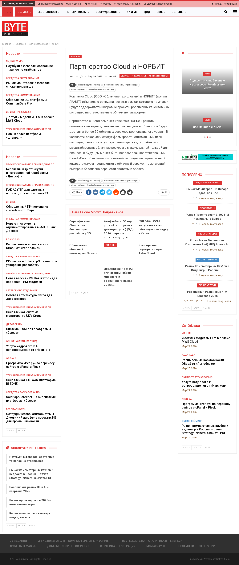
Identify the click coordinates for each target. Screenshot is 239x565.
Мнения (90, 3)
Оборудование (106, 12)
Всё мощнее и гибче (207, 127)
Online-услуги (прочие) (21, 341)
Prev (74, 293)
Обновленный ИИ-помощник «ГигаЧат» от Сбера (27, 208)
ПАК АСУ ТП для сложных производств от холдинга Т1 (27, 191)
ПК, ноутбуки (14, 61)
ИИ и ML (132, 12)
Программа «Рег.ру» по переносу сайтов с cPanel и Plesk (30, 365)
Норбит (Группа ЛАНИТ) (89, 85)
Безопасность (48, 12)
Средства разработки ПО (23, 256)
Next (84, 293)
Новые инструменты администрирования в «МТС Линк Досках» (31, 227)
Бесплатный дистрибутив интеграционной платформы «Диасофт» (27, 172)
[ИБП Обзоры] (207, 156)
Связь (160, 12)
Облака (23, 12)
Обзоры (105, 3)
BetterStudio (222, 559)
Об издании (18, 540)
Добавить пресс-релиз (158, 3)
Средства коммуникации (23, 95)
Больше (177, 12)
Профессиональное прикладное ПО (30, 164)
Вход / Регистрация (224, 3)
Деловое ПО (14, 324)
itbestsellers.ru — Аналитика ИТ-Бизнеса (151, 540)
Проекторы (207, 208)
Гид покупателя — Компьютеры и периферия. (73, 540)
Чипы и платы (76, 12)
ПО (6, 12)
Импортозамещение (50, 3)
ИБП (207, 73)
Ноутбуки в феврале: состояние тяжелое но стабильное (29, 67)
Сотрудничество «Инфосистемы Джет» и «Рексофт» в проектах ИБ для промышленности (31, 417)
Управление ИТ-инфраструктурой (150, 76)
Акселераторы (207, 234)
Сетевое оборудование (22, 290)
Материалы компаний (127, 3)
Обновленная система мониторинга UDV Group (24, 314)
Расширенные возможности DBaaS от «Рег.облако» (27, 246)
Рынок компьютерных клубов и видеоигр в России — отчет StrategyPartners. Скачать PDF (31, 474)
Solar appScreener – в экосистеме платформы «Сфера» (31, 398)
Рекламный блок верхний (195, 546)
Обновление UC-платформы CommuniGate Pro (26, 101)
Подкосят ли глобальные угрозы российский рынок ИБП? (207, 84)
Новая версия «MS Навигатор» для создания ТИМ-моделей (31, 280)
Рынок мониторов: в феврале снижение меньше (28, 84)
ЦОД (147, 12)
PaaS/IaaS (24, 112)
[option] (207, 98)
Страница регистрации (118, 546)
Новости (75, 56)
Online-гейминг (207, 259)
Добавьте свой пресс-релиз (68, 546)
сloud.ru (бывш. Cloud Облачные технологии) (92, 90)
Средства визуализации (22, 78)
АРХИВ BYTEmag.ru (23, 546)
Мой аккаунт (156, 546)
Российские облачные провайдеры (121, 85)
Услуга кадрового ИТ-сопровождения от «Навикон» (28, 348)
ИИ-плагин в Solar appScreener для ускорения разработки (31, 263)
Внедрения (74, 3)
